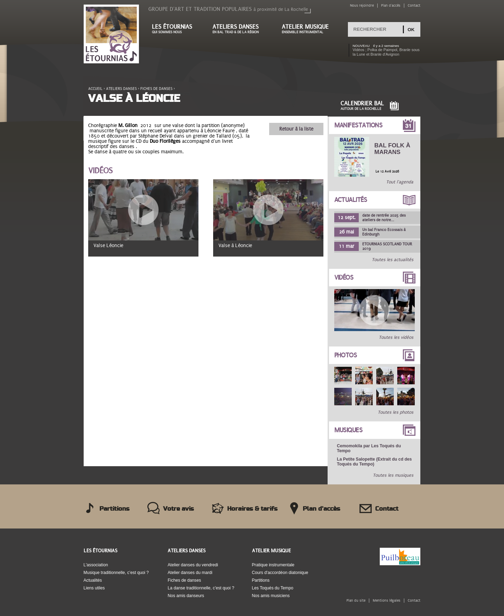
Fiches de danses (156, 89)
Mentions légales (386, 600)
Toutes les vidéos (396, 337)
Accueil (95, 89)
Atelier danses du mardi (190, 572)
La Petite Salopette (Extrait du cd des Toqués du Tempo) (374, 462)
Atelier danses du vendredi (193, 564)
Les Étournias (100, 550)
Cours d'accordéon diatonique (280, 572)
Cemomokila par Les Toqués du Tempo (369, 448)
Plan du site (355, 600)
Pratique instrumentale (273, 564)
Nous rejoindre (362, 5)
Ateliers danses (240, 29)
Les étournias (175, 29)
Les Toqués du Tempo (273, 588)
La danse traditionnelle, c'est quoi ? (201, 588)
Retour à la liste (296, 129)
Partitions (114, 508)
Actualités (350, 199)
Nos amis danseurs (186, 595)
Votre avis (178, 508)
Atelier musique (309, 29)
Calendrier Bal (362, 105)
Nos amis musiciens (271, 595)
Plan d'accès (390, 5)
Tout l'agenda (399, 182)
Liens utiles (94, 588)
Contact (414, 5)
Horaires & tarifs (252, 508)
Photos (345, 355)
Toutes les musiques (393, 475)
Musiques (348, 430)
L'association (96, 564)
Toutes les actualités (392, 259)
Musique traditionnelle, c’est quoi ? (116, 572)
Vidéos (344, 277)
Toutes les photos (395, 412)
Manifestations (358, 125)
